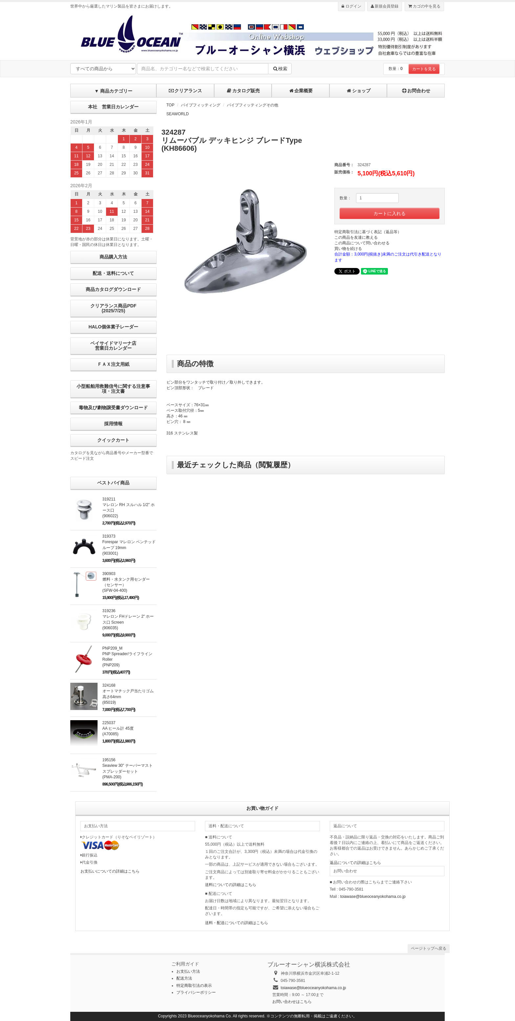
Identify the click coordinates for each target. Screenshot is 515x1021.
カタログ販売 (243, 90)
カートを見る (424, 69)
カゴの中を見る (424, 6)
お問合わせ (415, 90)
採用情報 (113, 423)
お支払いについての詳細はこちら (110, 871)
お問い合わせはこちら (292, 1001)
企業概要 (300, 90)
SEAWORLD (178, 114)
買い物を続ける (348, 248)
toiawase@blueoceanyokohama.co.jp (373, 896)
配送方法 (184, 978)
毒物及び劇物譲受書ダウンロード (113, 407)
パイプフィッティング (200, 105)
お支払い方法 (188, 971)
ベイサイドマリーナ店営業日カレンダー (113, 346)
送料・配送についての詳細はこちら (236, 923)
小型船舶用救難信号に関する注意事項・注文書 (113, 389)
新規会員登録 (384, 6)
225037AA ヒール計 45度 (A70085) (118, 728)
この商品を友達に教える (356, 237)
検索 (279, 68)
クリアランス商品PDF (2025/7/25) (113, 308)
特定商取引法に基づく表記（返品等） (367, 232)
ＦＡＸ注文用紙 (113, 364)
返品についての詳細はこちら (355, 862)
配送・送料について (113, 273)
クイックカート (113, 440)
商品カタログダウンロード (113, 289)
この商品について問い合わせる (362, 243)
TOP (170, 105)
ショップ (358, 90)
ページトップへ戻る (428, 948)
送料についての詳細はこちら (230, 884)
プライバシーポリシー (196, 992)
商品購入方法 (113, 256)
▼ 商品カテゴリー (113, 91)
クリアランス (185, 90)
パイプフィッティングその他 (252, 105)
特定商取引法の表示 (194, 985)
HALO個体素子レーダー (113, 326)
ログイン (351, 6)
